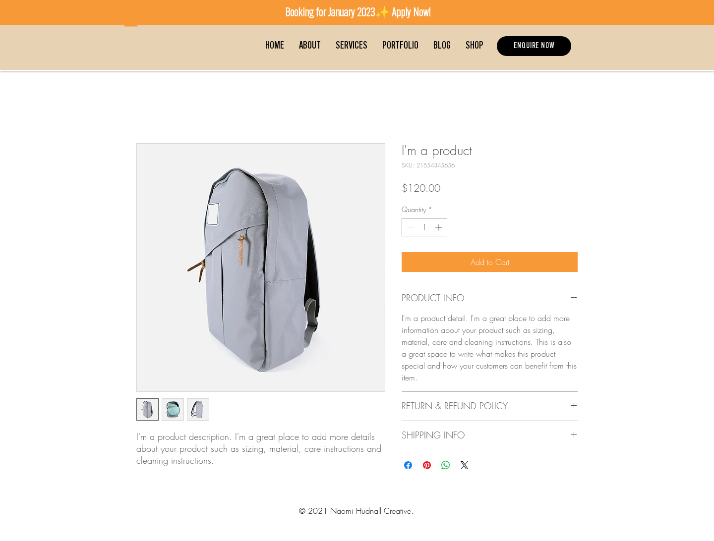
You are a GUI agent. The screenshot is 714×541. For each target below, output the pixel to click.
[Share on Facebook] (408, 465)
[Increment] (439, 227)
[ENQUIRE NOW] (534, 46)
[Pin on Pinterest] (427, 465)
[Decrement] (409, 227)
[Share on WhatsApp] (446, 465)
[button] (131, 18)
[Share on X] (465, 465)
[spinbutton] (424, 227)
